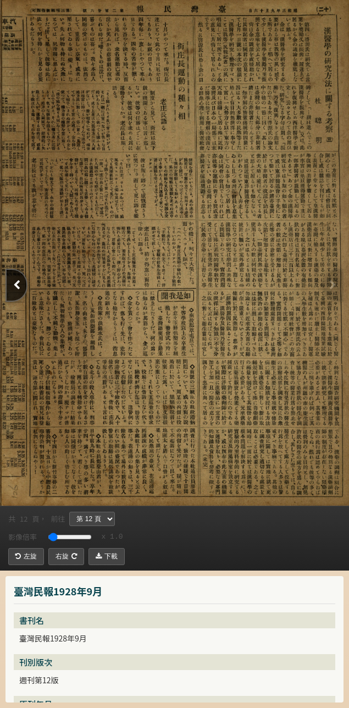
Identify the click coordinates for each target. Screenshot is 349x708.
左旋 (26, 556)
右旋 (66, 556)
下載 (107, 556)
